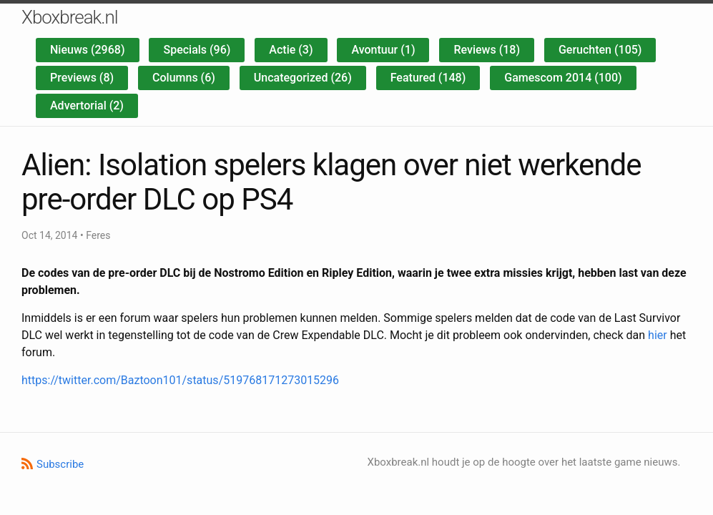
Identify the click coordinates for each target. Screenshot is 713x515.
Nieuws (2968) (87, 50)
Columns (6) (183, 77)
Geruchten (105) (600, 50)
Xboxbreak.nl (69, 17)
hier (657, 335)
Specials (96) (196, 50)
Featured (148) (428, 77)
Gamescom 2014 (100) (562, 77)
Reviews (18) (486, 50)
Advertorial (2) (87, 105)
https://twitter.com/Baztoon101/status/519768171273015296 (180, 380)
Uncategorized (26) (303, 77)
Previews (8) (82, 77)
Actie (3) (291, 50)
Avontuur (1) (383, 50)
